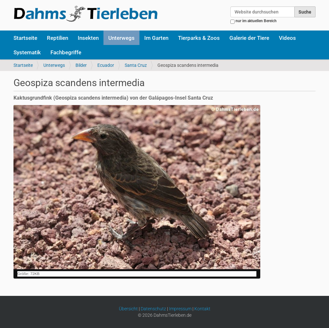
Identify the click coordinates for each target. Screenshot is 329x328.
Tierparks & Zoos (199, 38)
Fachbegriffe (65, 52)
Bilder (81, 65)
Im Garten (156, 38)
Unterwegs (121, 38)
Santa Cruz (136, 65)
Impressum (180, 308)
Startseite (25, 38)
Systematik (27, 52)
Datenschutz (153, 308)
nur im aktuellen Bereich (256, 21)
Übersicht (128, 308)
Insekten (88, 38)
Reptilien (57, 38)
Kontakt (202, 308)
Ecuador (105, 65)
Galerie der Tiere (249, 38)
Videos (287, 38)
